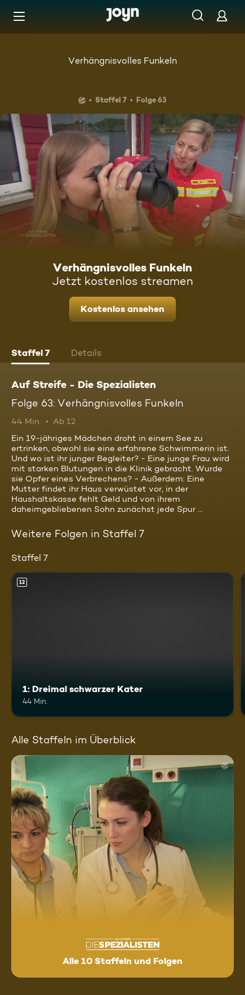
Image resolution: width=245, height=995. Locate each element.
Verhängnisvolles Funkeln (122, 60)
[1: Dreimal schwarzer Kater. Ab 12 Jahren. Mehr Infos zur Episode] (122, 644)
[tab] (30, 354)
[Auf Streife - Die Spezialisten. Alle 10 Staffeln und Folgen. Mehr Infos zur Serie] (122, 866)
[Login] (222, 15)
